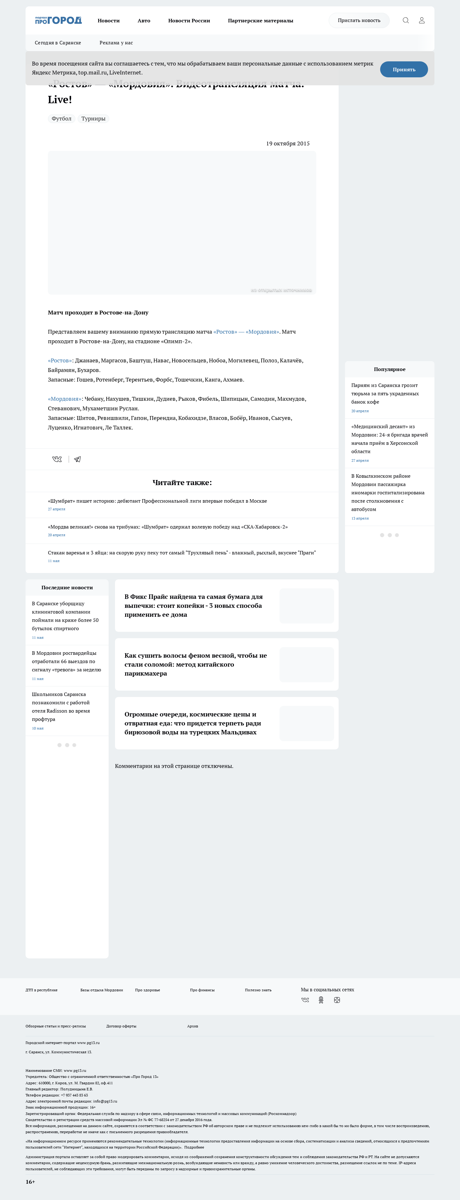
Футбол (62, 118)
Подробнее (194, 1147)
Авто (144, 20)
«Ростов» (60, 360)
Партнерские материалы (260, 20)
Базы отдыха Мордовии (101, 989)
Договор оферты (121, 1026)
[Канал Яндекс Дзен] (337, 1000)
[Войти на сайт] (421, 20)
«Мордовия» (64, 398)
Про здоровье (147, 989)
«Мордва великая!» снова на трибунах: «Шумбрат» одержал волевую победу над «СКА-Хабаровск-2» (182, 531)
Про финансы (202, 989)
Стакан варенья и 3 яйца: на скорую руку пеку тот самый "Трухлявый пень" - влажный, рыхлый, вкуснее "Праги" (182, 557)
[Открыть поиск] (405, 20)
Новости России (189, 20)
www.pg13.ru (88, 1042)
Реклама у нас (116, 43)
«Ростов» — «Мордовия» (246, 331)
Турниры (93, 118)
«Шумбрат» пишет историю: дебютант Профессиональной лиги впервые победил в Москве (182, 505)
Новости (109, 20)
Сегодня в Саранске (58, 43)
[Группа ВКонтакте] (305, 1000)
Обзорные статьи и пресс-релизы (56, 1026)
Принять (404, 69)
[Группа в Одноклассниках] (321, 1000)
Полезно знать (258, 989)
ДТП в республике (41, 989)
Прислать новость (359, 20)
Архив (192, 1026)
